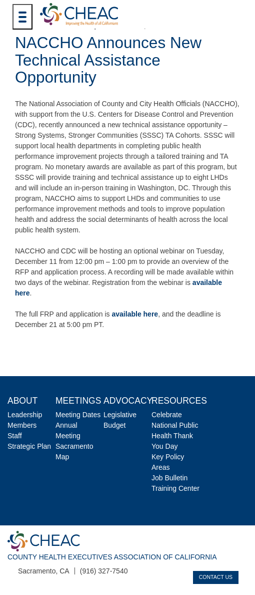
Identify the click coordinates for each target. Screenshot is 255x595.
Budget (115, 425)
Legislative (120, 415)
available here (135, 314)
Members (22, 425)
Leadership (25, 415)
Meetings (78, 401)
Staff (15, 436)
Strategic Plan (29, 446)
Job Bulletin (170, 478)
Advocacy (128, 401)
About (23, 401)
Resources (179, 401)
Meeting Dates (78, 415)
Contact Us (215, 577)
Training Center (176, 488)
